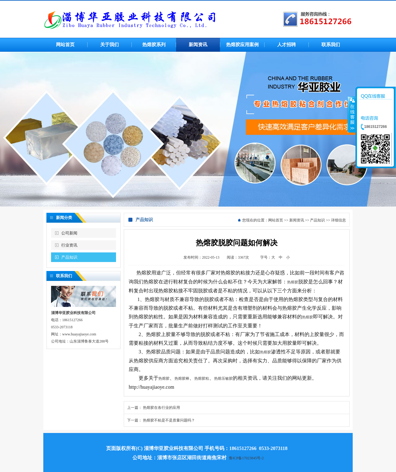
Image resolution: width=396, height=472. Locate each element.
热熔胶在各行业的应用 (161, 407)
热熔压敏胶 (223, 378)
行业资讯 (69, 245)
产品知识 (69, 257)
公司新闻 (69, 233)
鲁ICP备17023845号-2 (246, 458)
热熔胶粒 (201, 378)
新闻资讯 (296, 220)
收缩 (351, 114)
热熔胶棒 (181, 378)
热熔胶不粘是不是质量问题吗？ (169, 420)
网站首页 (275, 220)
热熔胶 (292, 282)
